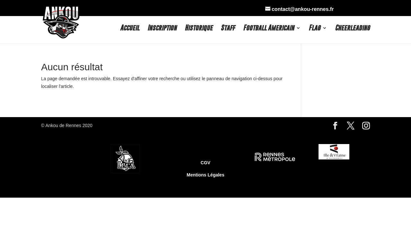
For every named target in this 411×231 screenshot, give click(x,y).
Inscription (162, 28)
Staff (228, 28)
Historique (199, 28)
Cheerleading (352, 28)
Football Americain (268, 28)
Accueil (129, 28)
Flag (314, 28)
